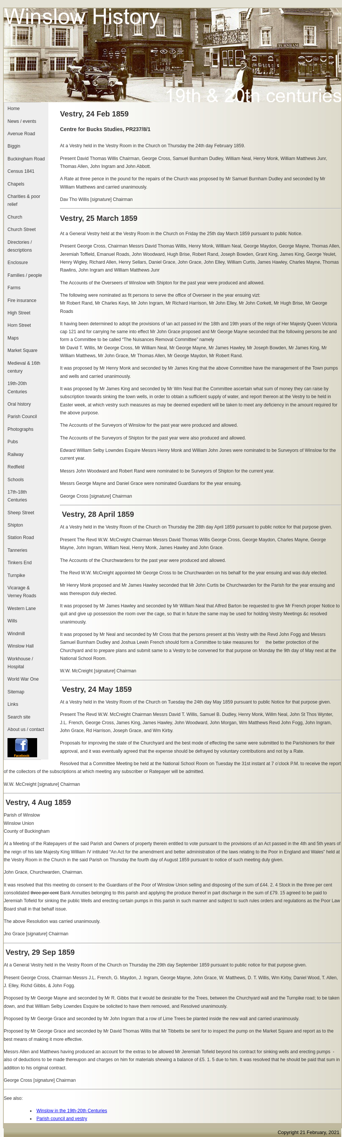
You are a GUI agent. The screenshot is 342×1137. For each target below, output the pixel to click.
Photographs (20, 429)
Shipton (15, 525)
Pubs (13, 441)
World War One (23, 679)
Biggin (14, 146)
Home (14, 108)
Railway (16, 454)
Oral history (19, 404)
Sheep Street (21, 512)
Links (13, 704)
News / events (22, 121)
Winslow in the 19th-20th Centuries (71, 1110)
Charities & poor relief (24, 200)
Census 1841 (21, 171)
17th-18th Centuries (17, 496)
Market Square (23, 350)
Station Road (21, 537)
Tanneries (17, 550)
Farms (14, 287)
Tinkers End (20, 562)
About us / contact (26, 729)
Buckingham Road (26, 159)
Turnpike (16, 575)
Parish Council (22, 416)
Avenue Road (21, 133)
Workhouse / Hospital (20, 662)
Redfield (16, 467)
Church (15, 217)
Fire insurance (22, 300)
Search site (19, 717)
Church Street (22, 229)
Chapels (16, 184)
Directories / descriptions (20, 246)
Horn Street (19, 325)
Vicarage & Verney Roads (22, 591)
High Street (19, 313)
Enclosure (18, 262)
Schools (16, 479)
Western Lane (22, 608)
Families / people (25, 275)
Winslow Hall (21, 646)
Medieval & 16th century (24, 367)
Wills (12, 621)
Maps (13, 338)
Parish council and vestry (61, 1118)
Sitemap (16, 692)
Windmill (16, 633)
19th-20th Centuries (17, 387)
